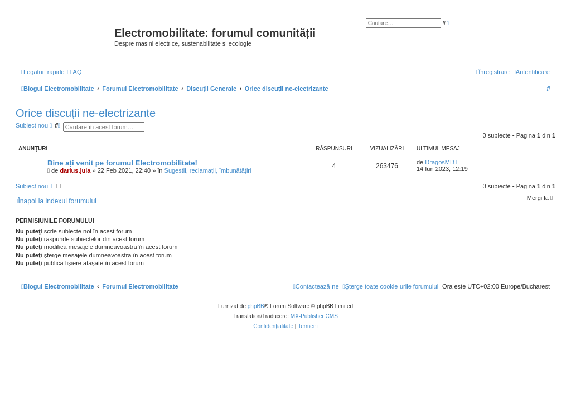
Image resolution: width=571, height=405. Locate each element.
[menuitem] (74, 72)
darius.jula (75, 170)
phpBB (256, 306)
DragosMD (439, 162)
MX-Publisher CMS (314, 316)
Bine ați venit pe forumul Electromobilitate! (122, 163)
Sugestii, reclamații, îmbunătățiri (207, 170)
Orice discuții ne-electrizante (86, 113)
